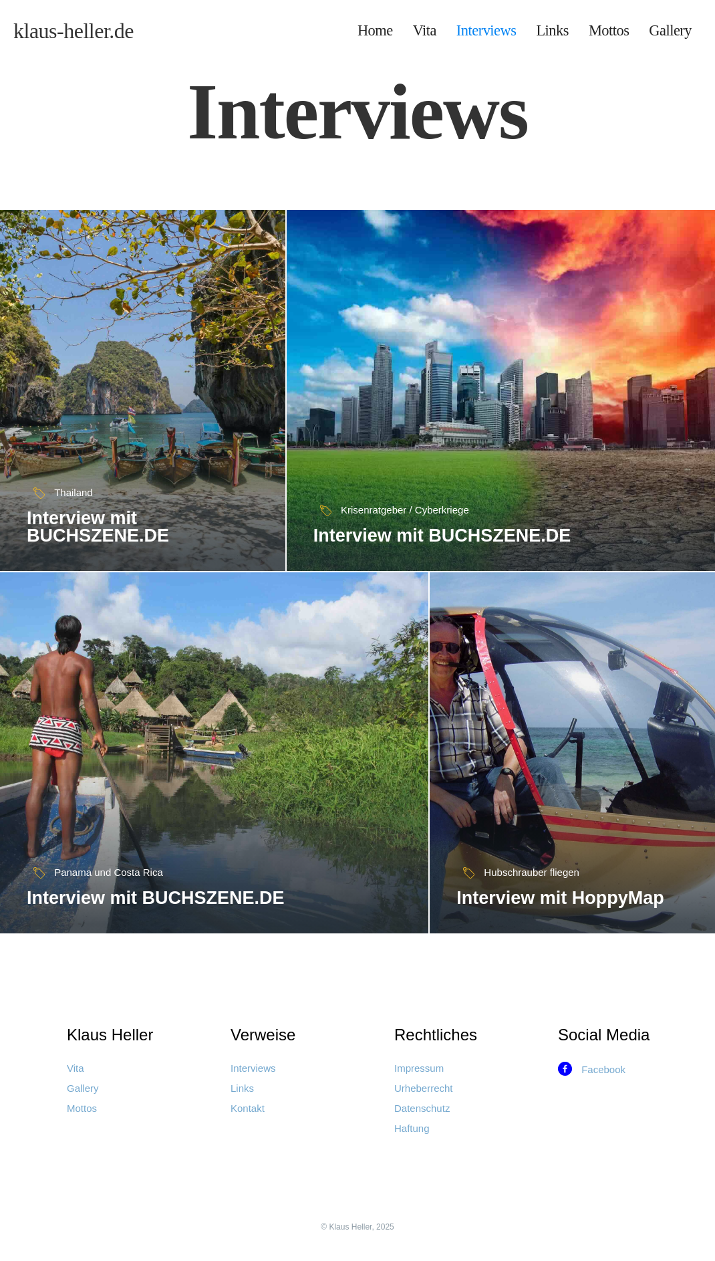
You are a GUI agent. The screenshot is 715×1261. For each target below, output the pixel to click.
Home (375, 30)
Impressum (419, 1068)
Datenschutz (422, 1108)
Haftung (412, 1128)
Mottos (609, 30)
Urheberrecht (423, 1088)
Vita (424, 30)
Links (552, 30)
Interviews (486, 30)
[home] (73, 30)
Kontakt (248, 1108)
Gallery (670, 30)
